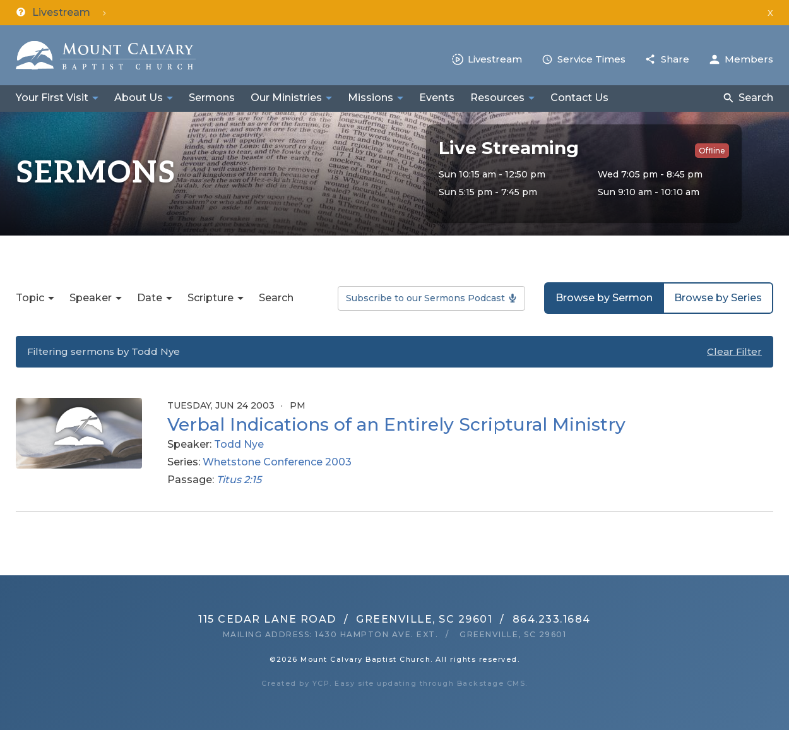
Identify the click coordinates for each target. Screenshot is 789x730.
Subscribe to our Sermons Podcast (425, 298)
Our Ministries (286, 98)
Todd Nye (239, 444)
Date (149, 298)
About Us (138, 98)
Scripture (210, 298)
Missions (370, 98)
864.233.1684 (552, 619)
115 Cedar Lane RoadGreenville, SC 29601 (345, 619)
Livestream (495, 59)
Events (436, 98)
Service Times (591, 59)
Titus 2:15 (239, 480)
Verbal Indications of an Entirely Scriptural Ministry (396, 424)
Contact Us (579, 98)
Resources (497, 98)
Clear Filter (734, 351)
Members (749, 59)
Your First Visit (52, 98)
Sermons (212, 98)
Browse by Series (718, 298)
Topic (30, 298)
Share (675, 59)
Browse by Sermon (604, 298)
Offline (712, 150)
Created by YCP (295, 683)
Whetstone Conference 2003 (277, 462)
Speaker (90, 298)
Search (756, 98)
